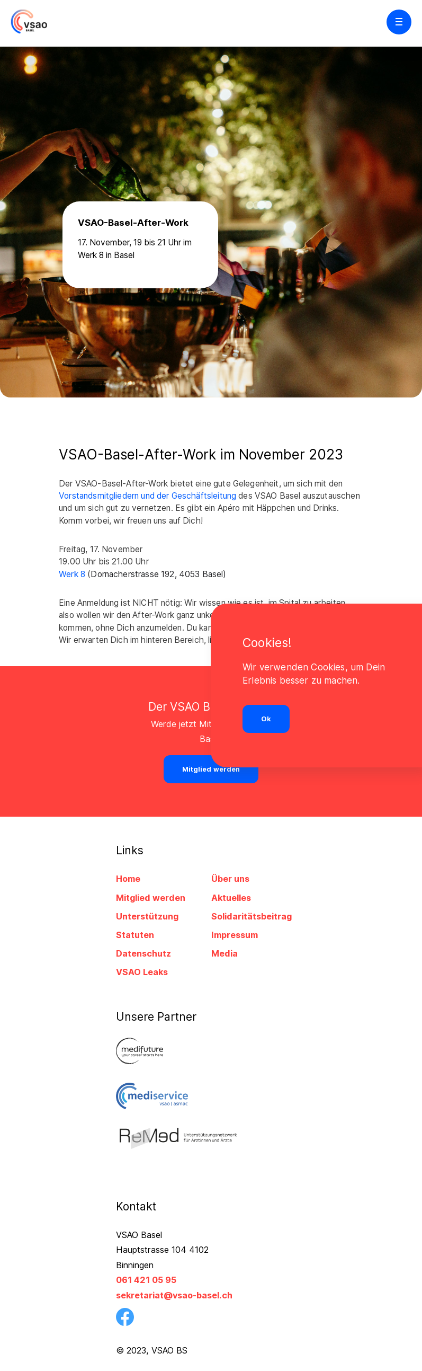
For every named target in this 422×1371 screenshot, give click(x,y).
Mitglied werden (150, 897)
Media (224, 953)
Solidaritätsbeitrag (251, 916)
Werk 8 (73, 574)
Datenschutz (143, 953)
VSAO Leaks (142, 972)
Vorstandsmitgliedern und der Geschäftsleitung (147, 496)
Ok (266, 719)
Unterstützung (147, 916)
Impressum (234, 935)
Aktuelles (231, 897)
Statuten (135, 935)
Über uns (230, 878)
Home (128, 878)
